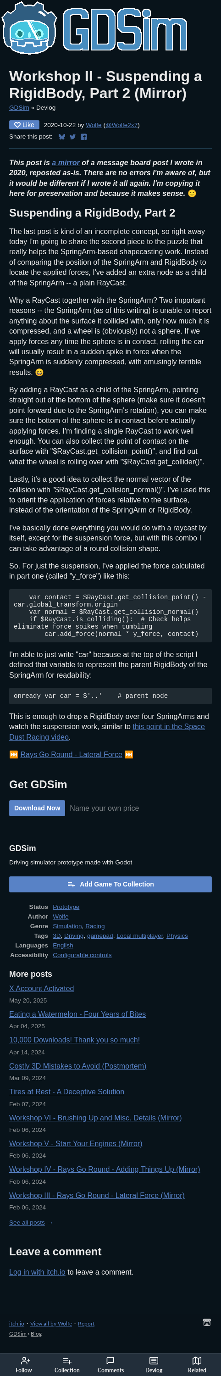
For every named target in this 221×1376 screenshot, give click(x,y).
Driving (73, 945)
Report (86, 1333)
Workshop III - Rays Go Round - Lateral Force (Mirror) (97, 1205)
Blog (36, 1343)
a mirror (65, 163)
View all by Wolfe (51, 1333)
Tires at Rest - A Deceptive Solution (66, 1101)
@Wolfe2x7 (121, 125)
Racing (95, 935)
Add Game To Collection (110, 894)
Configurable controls (82, 964)
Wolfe (94, 125)
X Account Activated (41, 998)
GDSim (19, 107)
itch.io (16, 1333)
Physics (177, 945)
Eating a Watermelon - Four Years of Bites (77, 1024)
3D (57, 945)
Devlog (153, 1365)
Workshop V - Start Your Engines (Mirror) (75, 1153)
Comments (111, 1365)
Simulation (67, 935)
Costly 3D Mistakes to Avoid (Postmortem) (77, 1076)
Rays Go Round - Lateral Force (71, 764)
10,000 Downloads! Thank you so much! (74, 1049)
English (63, 955)
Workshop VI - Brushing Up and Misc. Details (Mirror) (95, 1127)
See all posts (27, 1232)
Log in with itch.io (37, 1282)
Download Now (37, 817)
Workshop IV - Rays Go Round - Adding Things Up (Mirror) (104, 1179)
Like (24, 124)
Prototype (66, 916)
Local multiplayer (139, 945)
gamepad (100, 945)
